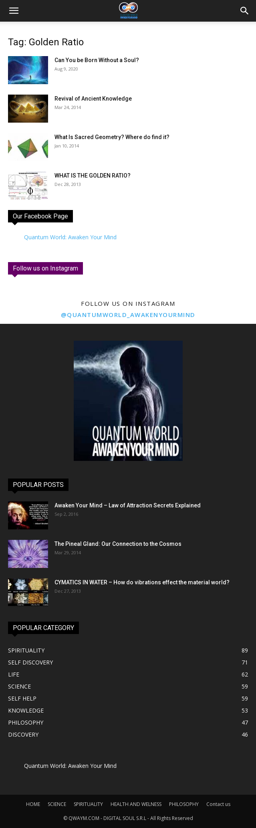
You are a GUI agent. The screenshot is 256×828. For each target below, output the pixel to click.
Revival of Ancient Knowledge (93, 98)
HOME (33, 804)
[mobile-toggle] (13, 11)
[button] (245, 11)
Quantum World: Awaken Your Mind (70, 237)
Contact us (218, 804)
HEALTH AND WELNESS (136, 804)
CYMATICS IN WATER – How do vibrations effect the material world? (142, 582)
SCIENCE (57, 804)
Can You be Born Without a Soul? (96, 60)
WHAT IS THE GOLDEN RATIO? (92, 175)
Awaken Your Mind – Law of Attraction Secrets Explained (127, 505)
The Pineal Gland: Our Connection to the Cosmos (117, 544)
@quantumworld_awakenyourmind (128, 315)
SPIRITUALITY (88, 804)
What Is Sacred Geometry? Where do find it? (111, 137)
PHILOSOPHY (184, 804)
